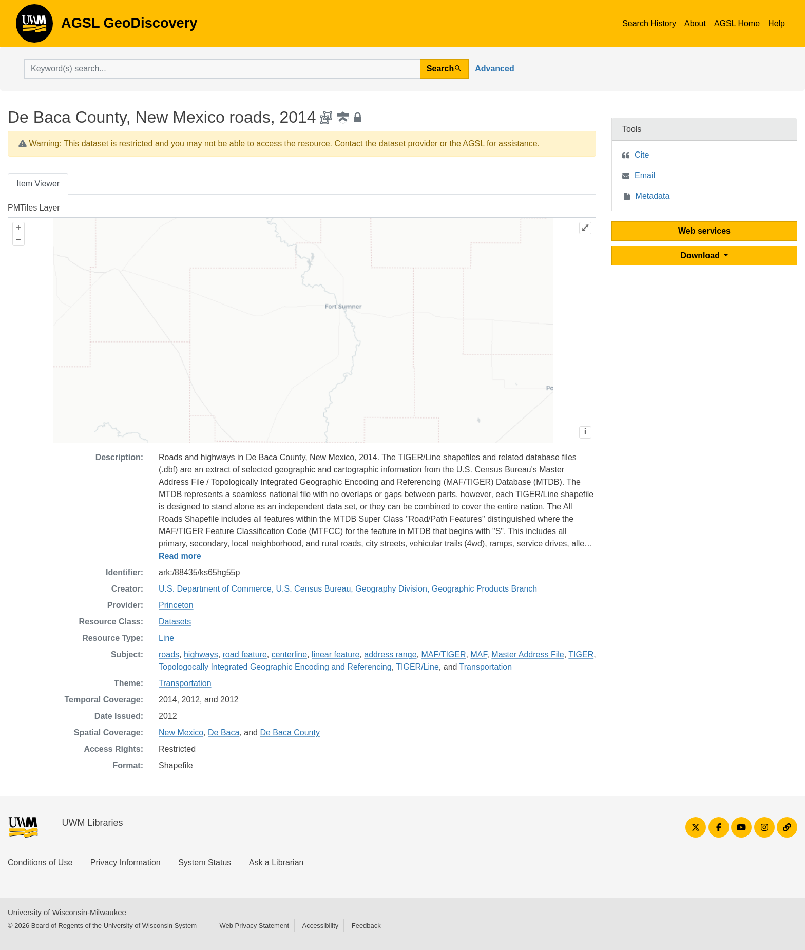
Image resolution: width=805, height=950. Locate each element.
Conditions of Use (40, 862)
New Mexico (181, 732)
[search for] (222, 69)
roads (169, 654)
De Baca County (290, 732)
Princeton (176, 605)
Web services (704, 230)
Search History (649, 23)
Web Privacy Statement (254, 925)
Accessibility (320, 925)
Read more (180, 556)
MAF (478, 654)
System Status (204, 862)
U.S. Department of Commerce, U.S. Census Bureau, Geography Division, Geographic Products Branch (348, 588)
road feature (245, 654)
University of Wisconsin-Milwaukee (67, 912)
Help (776, 23)
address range (390, 654)
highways (201, 654)
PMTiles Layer (34, 207)
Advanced (494, 68)
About (695, 23)
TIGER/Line (417, 666)
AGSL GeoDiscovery (34, 26)
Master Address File (527, 654)
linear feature (335, 654)
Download (701, 255)
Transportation (485, 666)
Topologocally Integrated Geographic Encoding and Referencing (275, 666)
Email (645, 175)
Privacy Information (125, 862)
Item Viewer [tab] (38, 183)
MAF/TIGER (443, 654)
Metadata (653, 196)
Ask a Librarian (276, 862)
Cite (642, 154)
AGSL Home (737, 23)
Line (166, 638)
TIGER (580, 654)
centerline (289, 654)
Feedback (366, 925)
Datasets (175, 621)
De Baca (223, 732)
